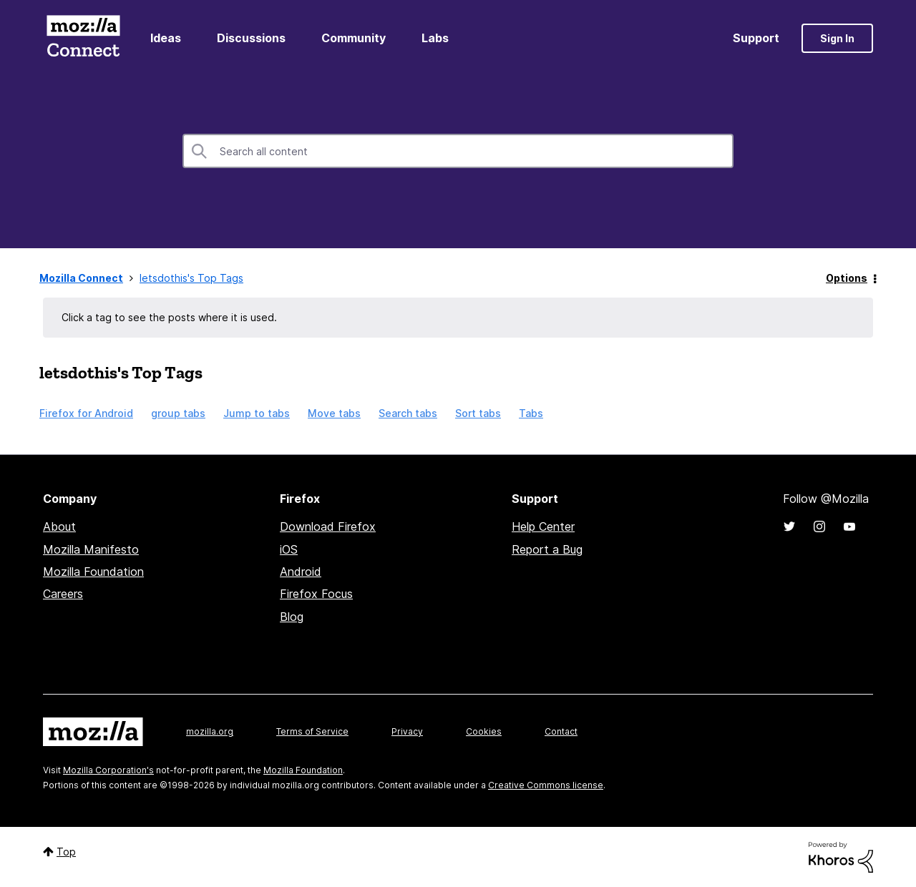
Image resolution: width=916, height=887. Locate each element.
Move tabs (334, 413)
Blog (291, 616)
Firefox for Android (86, 413)
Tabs (531, 413)
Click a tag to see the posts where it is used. (169, 317)
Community (353, 38)
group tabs (178, 413)
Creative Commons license (545, 785)
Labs (435, 38)
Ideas (165, 38)
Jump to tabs (256, 413)
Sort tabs (478, 413)
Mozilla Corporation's (108, 770)
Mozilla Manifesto (91, 549)
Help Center (543, 526)
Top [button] (66, 852)
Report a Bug (547, 549)
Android (300, 571)
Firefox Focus (316, 594)
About (59, 526)
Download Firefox (328, 526)
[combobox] (458, 151)
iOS (289, 549)
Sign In (837, 38)
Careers (63, 594)
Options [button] (846, 278)
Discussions (251, 38)
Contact (561, 731)
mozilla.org (209, 731)
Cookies (484, 731)
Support (756, 38)
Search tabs (408, 413)
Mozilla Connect (83, 38)
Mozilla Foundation (93, 571)
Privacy (407, 731)
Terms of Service (312, 731)
